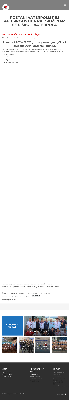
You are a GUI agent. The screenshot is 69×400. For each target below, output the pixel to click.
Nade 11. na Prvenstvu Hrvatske (8, 346)
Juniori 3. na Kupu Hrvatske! (36, 331)
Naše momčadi (34, 374)
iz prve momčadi (6, 372)
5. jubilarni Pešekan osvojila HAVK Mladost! (25, 344)
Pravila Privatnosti (35, 381)
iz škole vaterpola (7, 374)
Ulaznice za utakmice (36, 379)
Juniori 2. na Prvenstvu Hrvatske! (57, 346)
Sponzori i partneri (35, 376)
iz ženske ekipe (6, 376)
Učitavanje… (34, 172)
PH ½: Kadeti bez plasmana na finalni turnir (43, 346)
